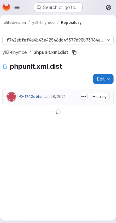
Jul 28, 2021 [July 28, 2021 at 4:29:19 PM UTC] (54, 96)
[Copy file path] (74, 52)
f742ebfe (30, 96)
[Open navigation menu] (17, 7)
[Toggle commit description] (84, 96)
